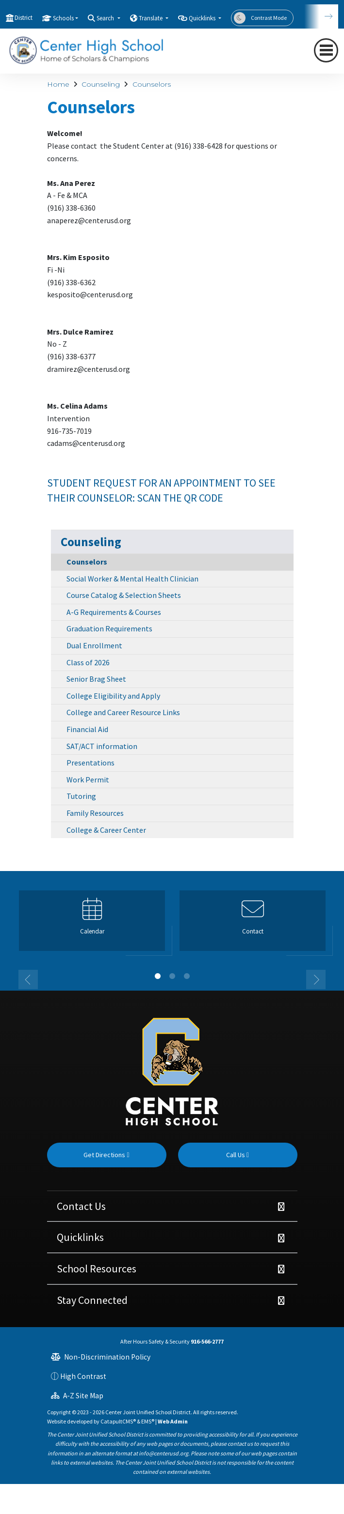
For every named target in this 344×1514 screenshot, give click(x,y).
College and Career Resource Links (123, 712)
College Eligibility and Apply (113, 696)
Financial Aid (87, 729)
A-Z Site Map (77, 1395)
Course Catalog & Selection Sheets (123, 595)
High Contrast (83, 1376)
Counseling (101, 84)
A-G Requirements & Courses (113, 612)
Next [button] (316, 979)
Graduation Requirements (109, 628)
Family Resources (95, 813)
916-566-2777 (207, 1341)
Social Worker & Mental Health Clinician (132, 578)
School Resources (96, 1268)
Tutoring (81, 796)
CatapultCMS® (118, 1421)
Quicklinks (80, 1237)
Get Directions (106, 1154)
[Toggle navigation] (326, 50)
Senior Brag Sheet (96, 679)
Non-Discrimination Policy (100, 1356)
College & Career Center (106, 830)
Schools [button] (63, 18)
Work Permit (87, 779)
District (24, 18)
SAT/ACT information (101, 746)
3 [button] (187, 976)
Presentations (90, 762)
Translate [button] (151, 18)
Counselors (151, 84)
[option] (92, 924)
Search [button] (106, 18)
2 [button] (172, 976)
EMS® (147, 1421)
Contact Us (81, 1206)
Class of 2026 (88, 662)
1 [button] (158, 976)
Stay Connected (92, 1300)
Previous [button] (28, 979)
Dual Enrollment (94, 645)
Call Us (237, 1154)
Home (58, 84)
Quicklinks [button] (203, 18)
